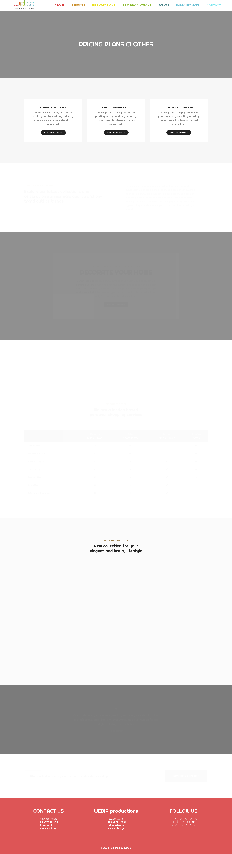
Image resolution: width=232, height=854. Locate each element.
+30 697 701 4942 (48, 822)
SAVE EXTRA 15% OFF (186, 776)
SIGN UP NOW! (53, 646)
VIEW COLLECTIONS (116, 305)
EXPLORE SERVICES (53, 132)
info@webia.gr (48, 825)
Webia (127, 847)
